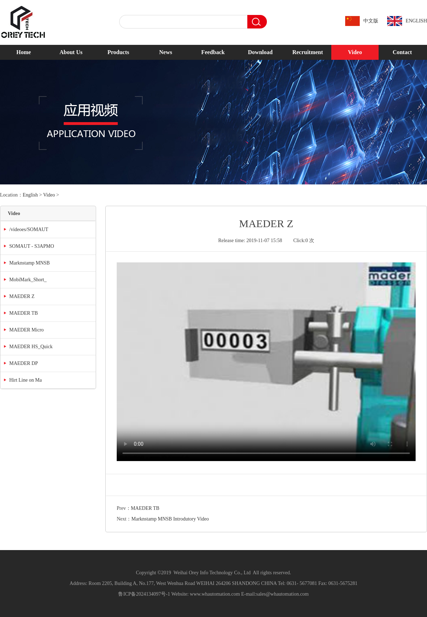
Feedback (213, 52)
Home (23, 52)
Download (260, 52)
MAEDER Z (22, 296)
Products (118, 52)
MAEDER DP (23, 363)
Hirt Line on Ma (25, 380)
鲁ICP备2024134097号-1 (144, 594)
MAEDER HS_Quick (31, 346)
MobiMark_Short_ (28, 279)
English (30, 195)
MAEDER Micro (26, 330)
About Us (70, 52)
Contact (402, 52)
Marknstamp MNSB (29, 263)
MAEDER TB (23, 313)
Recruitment (307, 52)
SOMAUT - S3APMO (31, 246)
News (165, 52)
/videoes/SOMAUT (28, 229)
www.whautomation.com (215, 594)
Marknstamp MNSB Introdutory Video (170, 519)
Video (355, 52)
